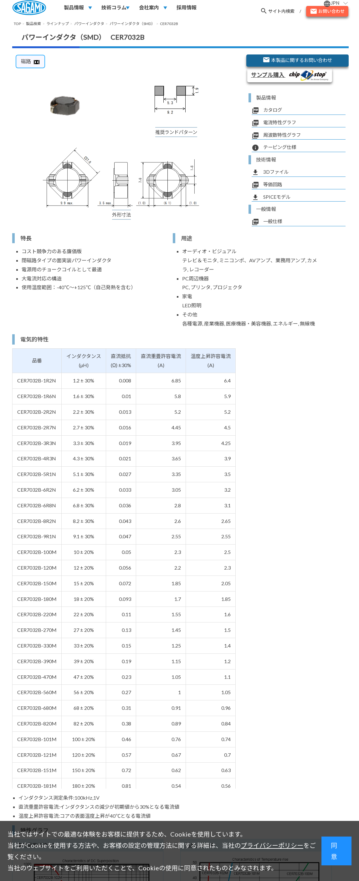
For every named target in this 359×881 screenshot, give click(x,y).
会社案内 (149, 8)
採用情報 (187, 8)
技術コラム (113, 8)
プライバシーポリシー (272, 845)
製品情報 (74, 8)
